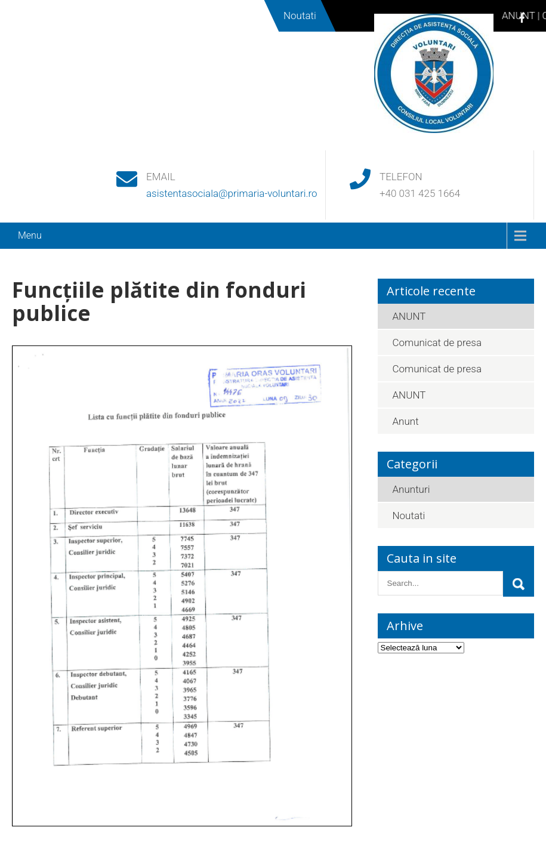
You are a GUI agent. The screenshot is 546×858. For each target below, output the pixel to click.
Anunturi (411, 489)
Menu (30, 235)
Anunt (406, 421)
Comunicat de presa (437, 342)
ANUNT (409, 316)
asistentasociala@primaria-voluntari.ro (231, 193)
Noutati (409, 515)
